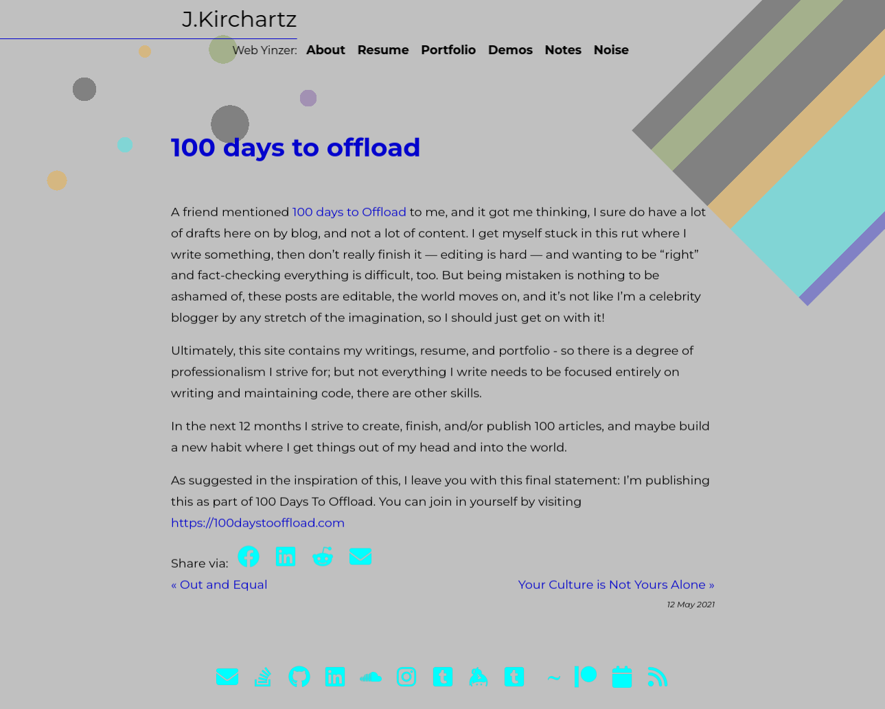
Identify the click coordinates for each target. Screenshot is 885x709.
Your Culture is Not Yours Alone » (616, 589)
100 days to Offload (349, 216)
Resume (367, 50)
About (309, 50)
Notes (547, 50)
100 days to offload (296, 152)
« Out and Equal (219, 589)
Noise (594, 50)
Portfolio (431, 50)
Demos (494, 50)
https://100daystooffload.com (258, 527)
